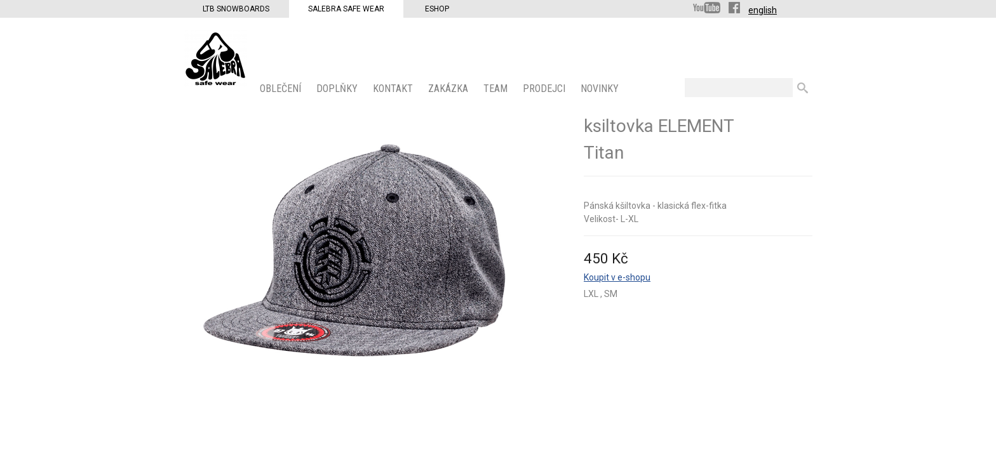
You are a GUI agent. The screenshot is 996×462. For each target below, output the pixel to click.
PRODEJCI (545, 88)
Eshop (437, 8)
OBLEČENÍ (282, 88)
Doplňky (338, 88)
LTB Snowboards (236, 8)
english (762, 10)
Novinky (601, 88)
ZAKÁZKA (449, 88)
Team (496, 88)
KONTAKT (394, 88)
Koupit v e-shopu (617, 277)
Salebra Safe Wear (346, 8)
